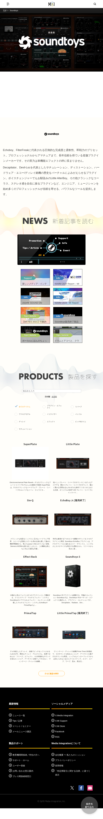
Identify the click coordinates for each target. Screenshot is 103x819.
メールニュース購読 (22, 742)
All (40, 255)
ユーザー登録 (19, 776)
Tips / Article (29, 248)
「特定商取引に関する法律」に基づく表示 (72, 783)
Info (64, 243)
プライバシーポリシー (65, 771)
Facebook (59, 742)
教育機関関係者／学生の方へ (26, 765)
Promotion (34, 241)
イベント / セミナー (22, 737)
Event (66, 251)
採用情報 (59, 776)
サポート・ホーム (21, 771)
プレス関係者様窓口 (22, 787)
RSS (57, 747)
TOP (5, 11)
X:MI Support (61, 731)
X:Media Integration (64, 726)
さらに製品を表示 (51, 684)
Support (63, 240)
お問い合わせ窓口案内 (23, 781)
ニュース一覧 (19, 726)
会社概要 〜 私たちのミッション (70, 765)
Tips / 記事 (17, 731)
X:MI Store (60, 737)
